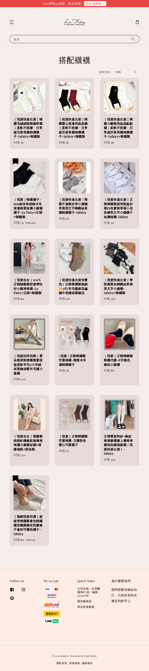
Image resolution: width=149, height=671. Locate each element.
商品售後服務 (85, 607)
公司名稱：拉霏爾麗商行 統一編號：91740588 (89, 592)
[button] (11, 22)
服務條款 (87, 663)
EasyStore (90, 655)
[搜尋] (133, 39)
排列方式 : (105, 72)
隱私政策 (61, 663)
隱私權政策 (84, 601)
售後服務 (74, 663)
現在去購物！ (95, 4)
